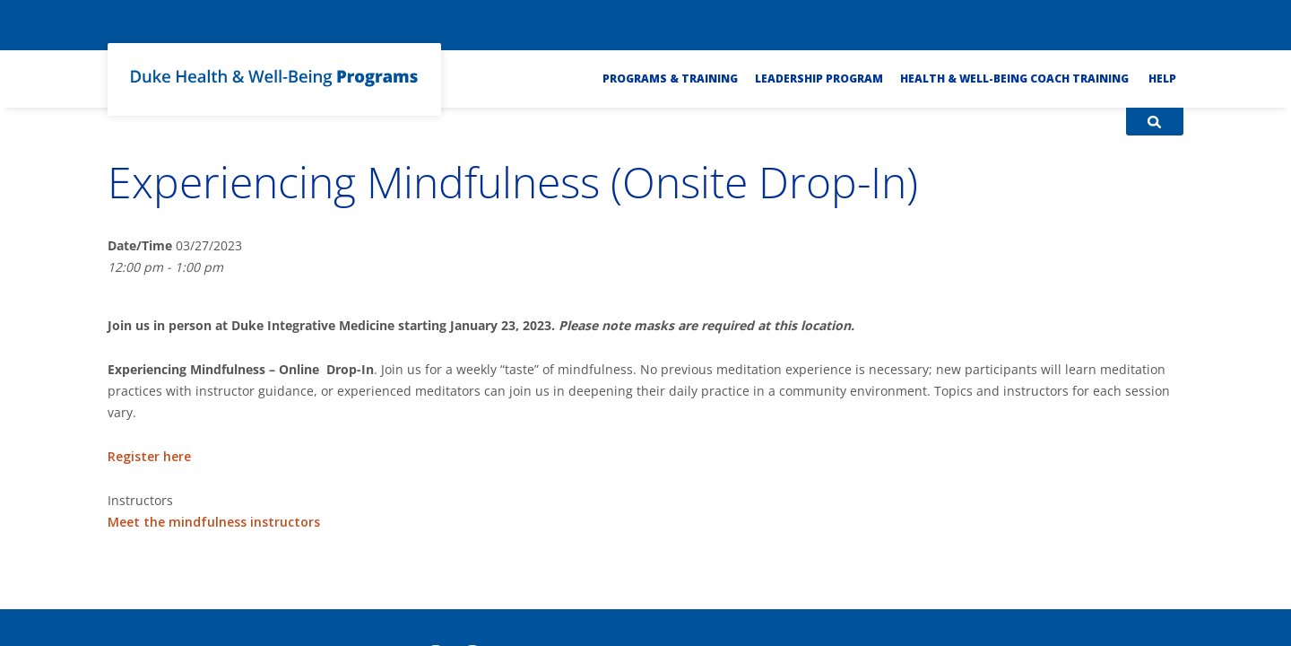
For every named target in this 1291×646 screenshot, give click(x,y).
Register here (149, 456)
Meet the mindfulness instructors (214, 521)
